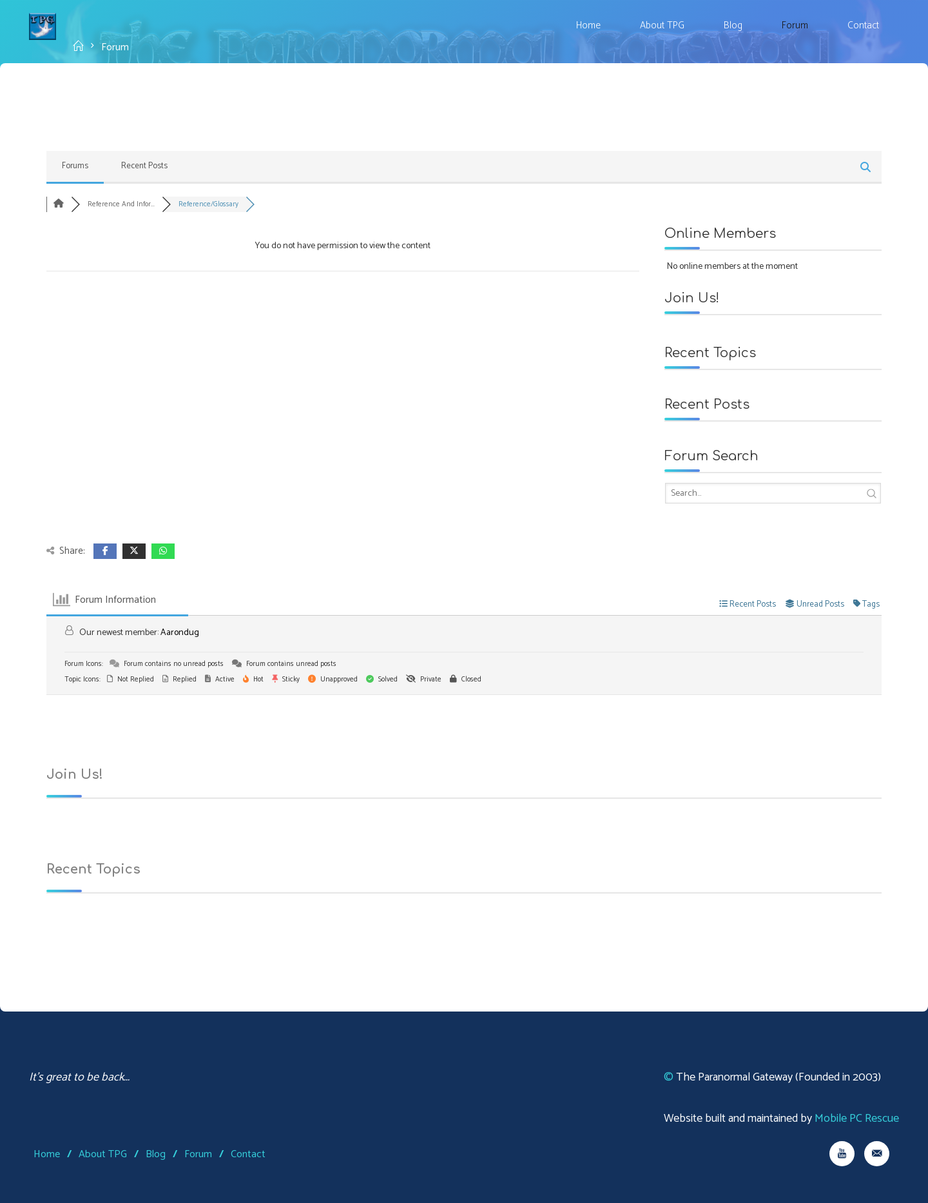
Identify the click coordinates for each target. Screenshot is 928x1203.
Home (47, 1154)
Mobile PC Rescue (857, 1118)
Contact (248, 1154)
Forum (198, 1154)
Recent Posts (144, 166)
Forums (75, 166)
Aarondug (179, 632)
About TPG (103, 1154)
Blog (156, 1154)
